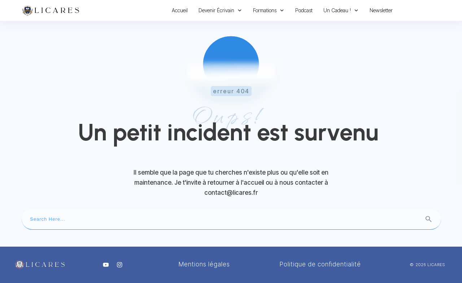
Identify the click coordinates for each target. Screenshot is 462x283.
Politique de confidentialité (320, 264)
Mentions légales (204, 264)
